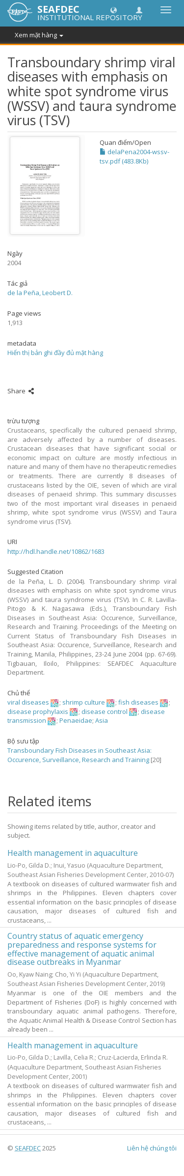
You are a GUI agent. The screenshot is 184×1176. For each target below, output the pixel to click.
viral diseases (28, 702)
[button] (113, 9)
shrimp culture (83, 702)
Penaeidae (75, 720)
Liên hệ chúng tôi (152, 1148)
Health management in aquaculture (72, 853)
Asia (101, 720)
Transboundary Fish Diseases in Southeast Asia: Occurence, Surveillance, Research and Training (79, 755)
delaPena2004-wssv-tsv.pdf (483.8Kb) (134, 156)
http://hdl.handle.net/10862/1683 (56, 551)
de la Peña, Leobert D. (40, 292)
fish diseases (138, 702)
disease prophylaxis (37, 711)
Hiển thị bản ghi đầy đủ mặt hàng (55, 352)
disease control (104, 711)
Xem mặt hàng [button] (39, 34)
